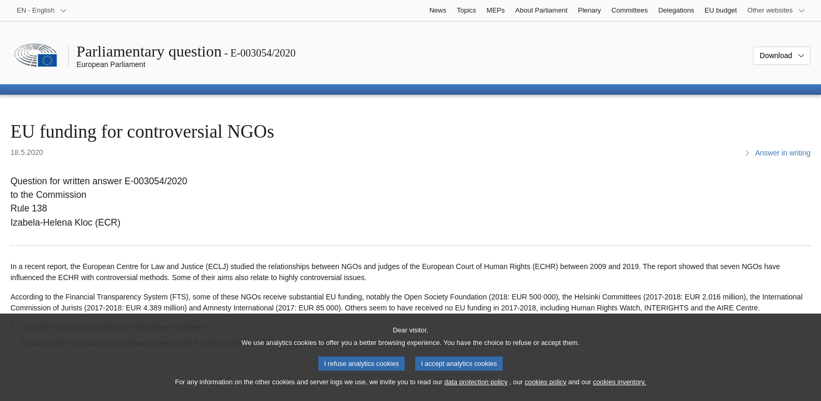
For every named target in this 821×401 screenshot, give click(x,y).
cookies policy (546, 391)
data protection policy (475, 391)
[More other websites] (776, 10)
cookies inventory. (619, 391)
